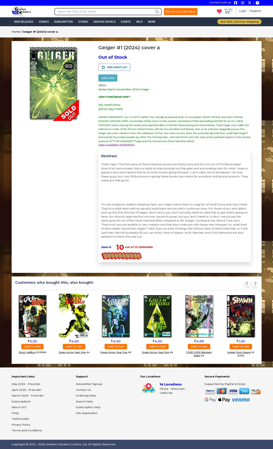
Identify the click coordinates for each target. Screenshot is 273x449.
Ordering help (86, 395)
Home (16, 31)
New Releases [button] (23, 21)
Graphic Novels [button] (104, 21)
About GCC (19, 407)
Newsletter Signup (89, 384)
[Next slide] (255, 284)
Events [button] (126, 21)
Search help (84, 401)
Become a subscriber (181, 11)
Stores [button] (83, 21)
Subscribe (107, 78)
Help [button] (139, 21)
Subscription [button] (63, 21)
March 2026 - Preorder (28, 395)
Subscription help (88, 407)
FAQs (15, 413)
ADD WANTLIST (114, 67)
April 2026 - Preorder (27, 390)
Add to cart (32, 346)
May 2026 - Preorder (26, 384)
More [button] (151, 21)
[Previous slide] (247, 284)
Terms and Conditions (27, 430)
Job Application (86, 413)
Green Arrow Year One (72, 352)
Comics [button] (44, 21)
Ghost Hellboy (27, 352)
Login (243, 10)
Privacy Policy (21, 424)
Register (256, 10)
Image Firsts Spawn (239, 352)
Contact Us (83, 390)
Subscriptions (21, 401)
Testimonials (20, 418)
